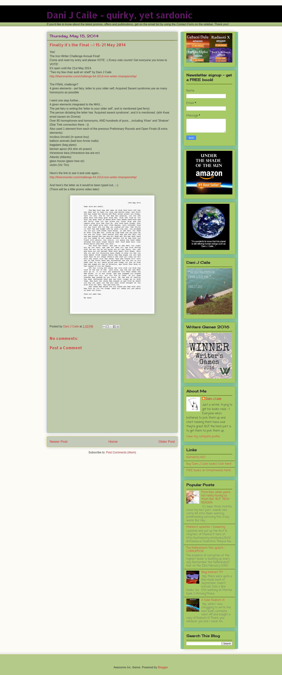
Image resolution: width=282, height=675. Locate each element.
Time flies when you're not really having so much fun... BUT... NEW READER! (215, 497)
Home (113, 441)
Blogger (163, 667)
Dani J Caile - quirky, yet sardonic (120, 15)
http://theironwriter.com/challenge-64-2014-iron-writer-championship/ (93, 76)
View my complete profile (203, 436)
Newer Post (58, 441)
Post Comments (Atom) (121, 452)
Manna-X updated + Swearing (205, 527)
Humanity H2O (196, 457)
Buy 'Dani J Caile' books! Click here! (208, 464)
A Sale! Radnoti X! (213, 600)
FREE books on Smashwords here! (208, 470)
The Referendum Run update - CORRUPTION (205, 550)
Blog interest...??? (212, 572)
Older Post (166, 441)
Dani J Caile (213, 399)
